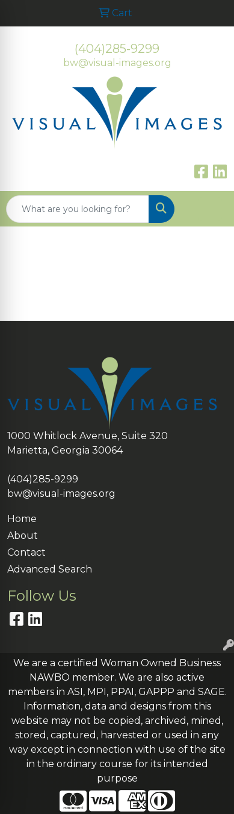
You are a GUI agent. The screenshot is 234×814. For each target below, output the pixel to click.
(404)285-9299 (117, 48)
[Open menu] (210, 209)
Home (22, 518)
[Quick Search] (77, 209)
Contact (26, 552)
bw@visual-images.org (117, 62)
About (22, 535)
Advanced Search (49, 569)
